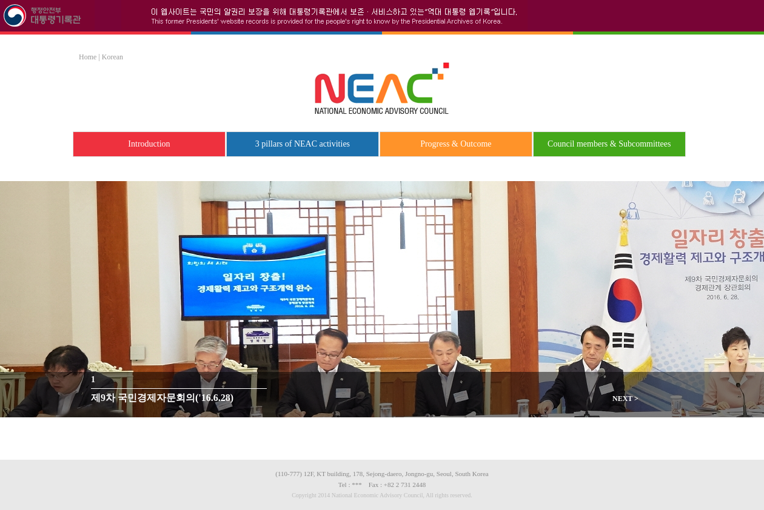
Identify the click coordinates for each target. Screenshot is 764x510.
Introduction (149, 143)
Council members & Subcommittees (609, 143)
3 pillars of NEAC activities (302, 143)
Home (87, 57)
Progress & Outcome (455, 143)
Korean (112, 57)
